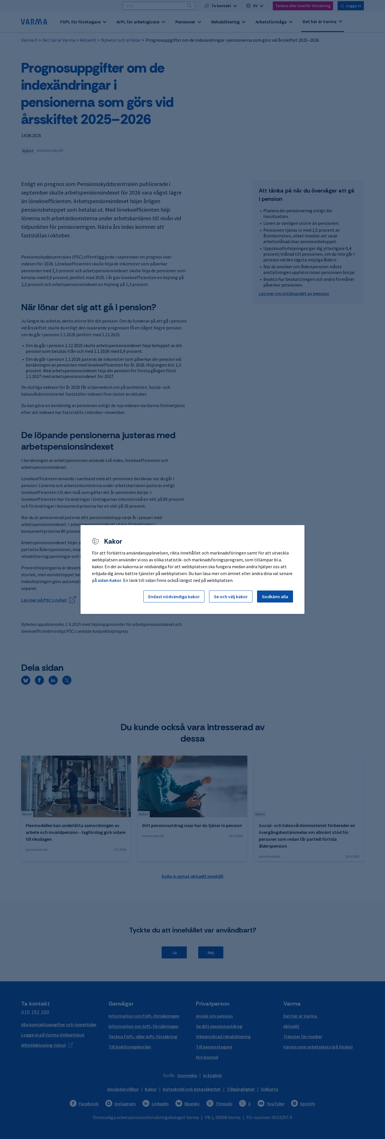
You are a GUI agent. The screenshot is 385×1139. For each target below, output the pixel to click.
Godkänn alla (275, 596)
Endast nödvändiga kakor (174, 596)
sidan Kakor (109, 580)
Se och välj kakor (231, 596)
